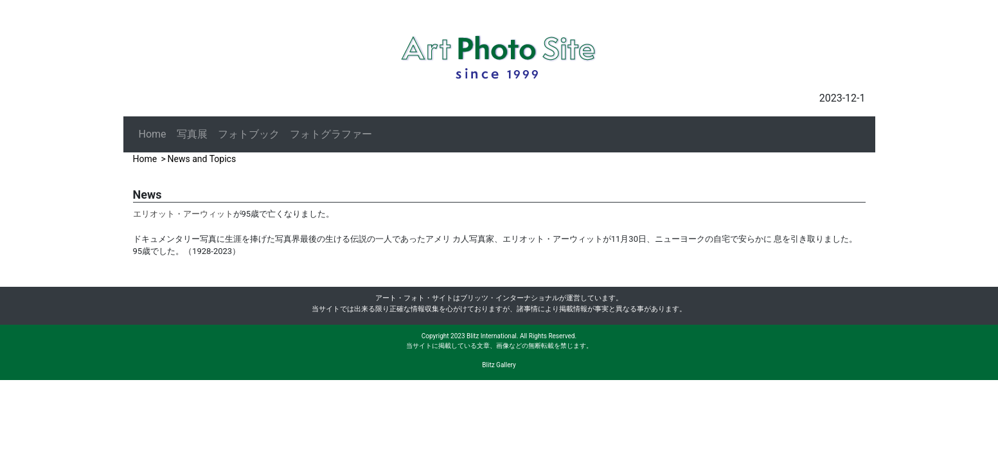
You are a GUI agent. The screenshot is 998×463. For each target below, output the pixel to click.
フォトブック (249, 134)
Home (152, 134)
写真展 (192, 134)
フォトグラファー (331, 134)
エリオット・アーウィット (183, 214)
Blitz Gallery (498, 364)
